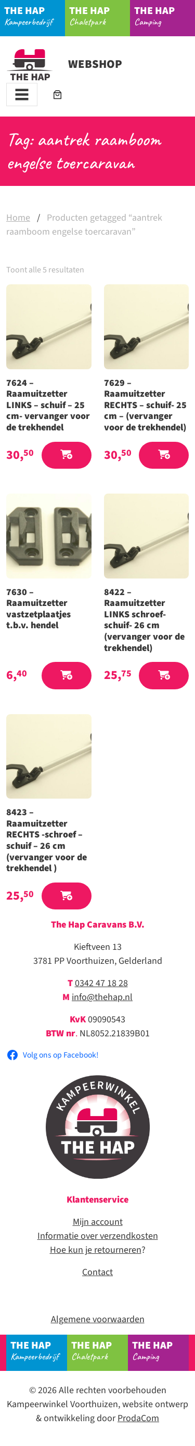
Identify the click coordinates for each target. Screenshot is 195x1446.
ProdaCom (138, 1418)
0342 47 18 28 (101, 983)
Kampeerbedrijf (35, 15)
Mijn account (98, 1222)
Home (18, 217)
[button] (67, 455)
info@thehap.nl (102, 997)
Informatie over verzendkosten (97, 1236)
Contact (97, 1272)
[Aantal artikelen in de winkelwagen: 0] (57, 94)
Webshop (64, 64)
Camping (165, 15)
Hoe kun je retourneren (95, 1249)
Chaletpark (100, 15)
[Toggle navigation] (21, 94)
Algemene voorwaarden (98, 1319)
